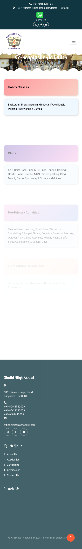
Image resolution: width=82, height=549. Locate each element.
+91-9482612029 (41, 4)
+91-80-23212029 (14, 411)
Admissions (13, 470)
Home (25, 66)
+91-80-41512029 (14, 407)
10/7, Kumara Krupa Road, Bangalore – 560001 (41, 8)
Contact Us (13, 475)
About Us (12, 454)
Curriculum (13, 465)
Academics (13, 460)
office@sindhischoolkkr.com (19, 425)
